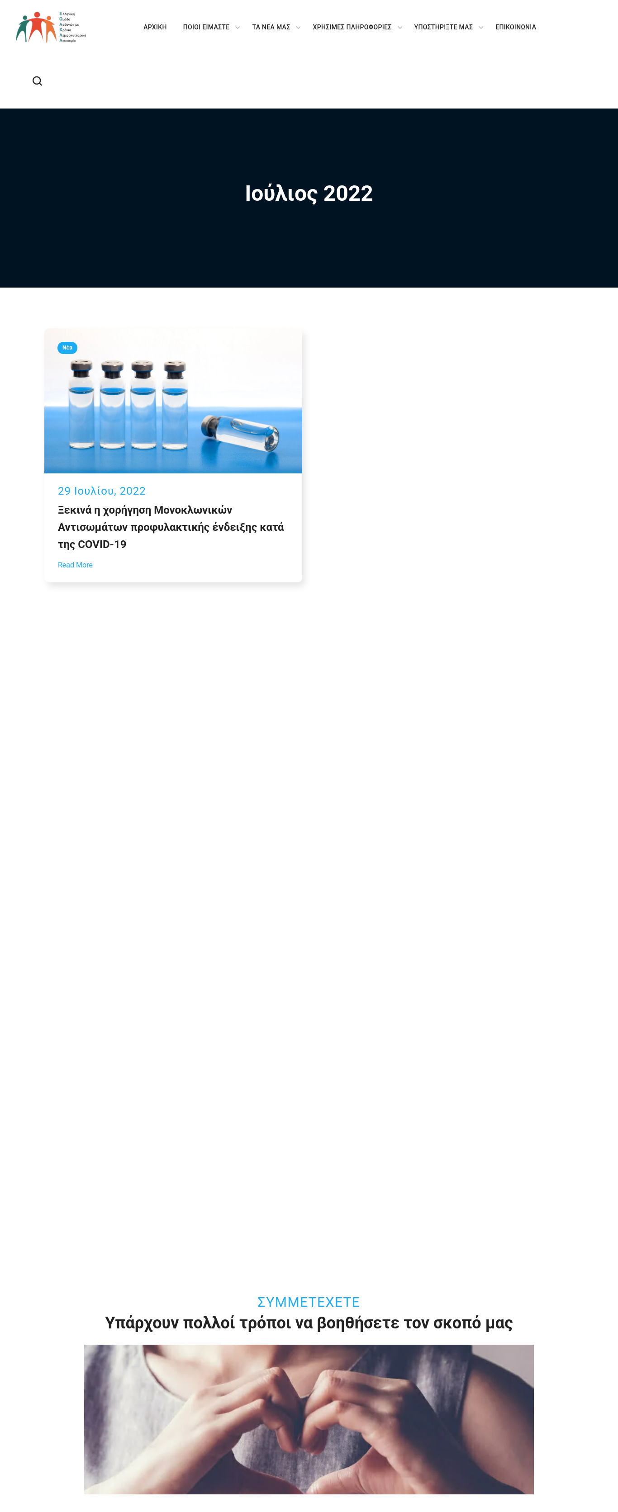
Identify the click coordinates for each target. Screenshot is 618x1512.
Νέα (67, 348)
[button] (37, 81)
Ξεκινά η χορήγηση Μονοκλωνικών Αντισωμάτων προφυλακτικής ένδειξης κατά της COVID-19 (171, 527)
